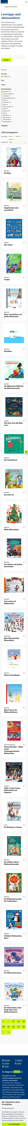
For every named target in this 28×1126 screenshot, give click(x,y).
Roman (4, 108)
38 (23, 1027)
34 (3, 1027)
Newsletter (6, 1060)
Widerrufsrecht (6, 1119)
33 (23, 1021)
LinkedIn (18, 1063)
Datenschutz (15, 1119)
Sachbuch (5, 111)
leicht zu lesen (6, 117)
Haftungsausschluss (7, 1122)
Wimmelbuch (6, 115)
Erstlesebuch (6, 96)
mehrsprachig (6, 119)
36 (13, 1027)
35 (8, 1027)
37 (18, 1027)
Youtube (5, 1066)
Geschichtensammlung (8, 98)
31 (13, 1021)
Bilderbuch (5, 91)
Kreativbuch (6, 102)
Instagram (18, 1060)
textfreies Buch (6, 121)
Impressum (18, 1122)
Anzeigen (6, 60)
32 (18, 1021)
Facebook (5, 1063)
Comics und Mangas (8, 93)
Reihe (4, 104)
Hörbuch (5, 100)
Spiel (4, 113)
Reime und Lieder (7, 106)
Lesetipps (5, 76)
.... (8, 1021)
